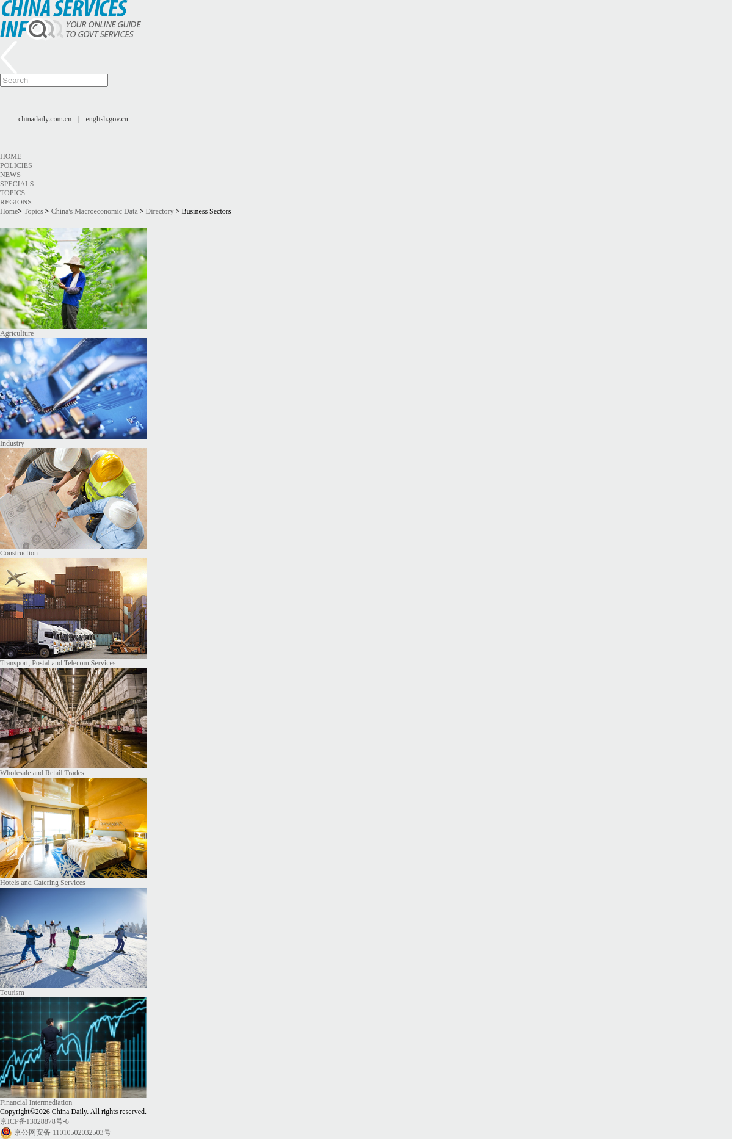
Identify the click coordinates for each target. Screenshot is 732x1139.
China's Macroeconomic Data (94, 211)
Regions (16, 202)
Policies (16, 165)
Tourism (12, 992)
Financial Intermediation (36, 1102)
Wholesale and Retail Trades (42, 772)
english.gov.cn (107, 119)
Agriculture (17, 333)
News (10, 174)
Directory (160, 211)
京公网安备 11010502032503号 (62, 1132)
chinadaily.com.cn (44, 119)
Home (10, 156)
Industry (12, 443)
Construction (19, 553)
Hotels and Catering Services (42, 882)
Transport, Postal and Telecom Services (57, 663)
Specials (17, 183)
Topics (12, 193)
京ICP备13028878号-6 (34, 1121)
